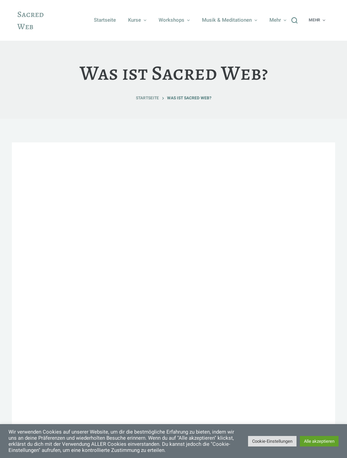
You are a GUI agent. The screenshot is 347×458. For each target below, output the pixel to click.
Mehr (278, 20)
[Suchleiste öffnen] (294, 20)
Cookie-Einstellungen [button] (272, 441)
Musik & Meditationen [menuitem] (230, 20)
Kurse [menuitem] (138, 20)
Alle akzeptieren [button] (319, 441)
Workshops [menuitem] (175, 20)
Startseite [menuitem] (105, 20)
